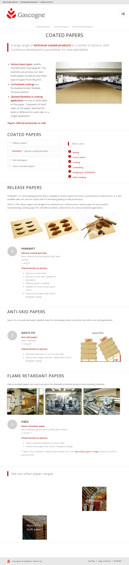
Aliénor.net (37, 561)
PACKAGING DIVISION (29, 2)
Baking (76, 152)
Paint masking (79, 177)
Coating (76, 162)
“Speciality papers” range (86, 451)
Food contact (79, 157)
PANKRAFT (17, 151)
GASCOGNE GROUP (10, 2)
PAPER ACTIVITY (46, 2)
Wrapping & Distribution (84, 172)
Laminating (78, 167)
